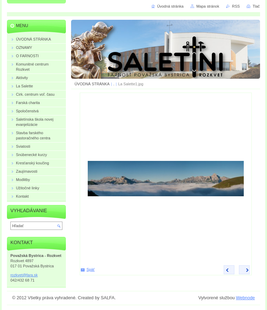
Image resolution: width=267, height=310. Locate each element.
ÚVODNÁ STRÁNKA (92, 84)
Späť (91, 269)
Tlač (256, 6)
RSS (236, 6)
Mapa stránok (207, 6)
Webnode (245, 297)
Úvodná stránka (170, 6)
